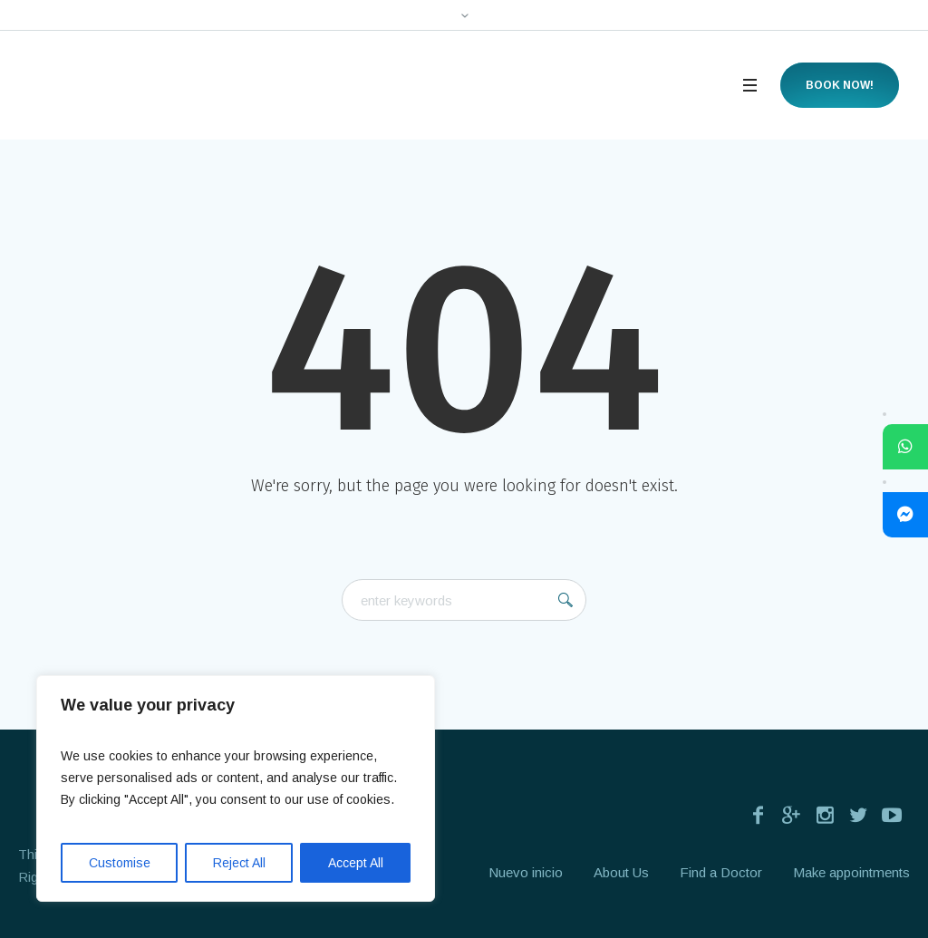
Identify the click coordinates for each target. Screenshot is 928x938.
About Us (621, 872)
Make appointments (851, 872)
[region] (235, 788)
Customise (119, 863)
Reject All (239, 863)
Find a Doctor (721, 872)
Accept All (355, 863)
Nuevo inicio (525, 872)
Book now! (840, 85)
